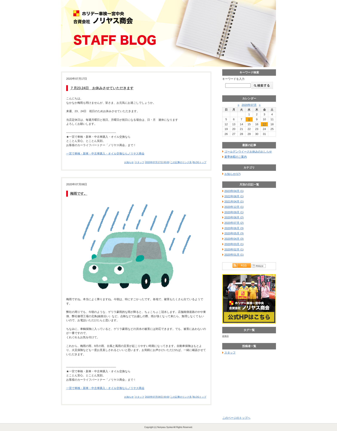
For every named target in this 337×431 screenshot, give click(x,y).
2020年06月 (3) (234, 228)
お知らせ (129, 162)
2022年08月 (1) (234, 196)
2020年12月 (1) (234, 207)
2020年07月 (249, 105)
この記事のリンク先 (181, 162)
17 (264, 124)
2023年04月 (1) (234, 191)
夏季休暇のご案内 (235, 156)
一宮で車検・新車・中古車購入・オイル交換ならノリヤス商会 (105, 153)
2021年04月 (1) (234, 201)
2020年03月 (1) (234, 244)
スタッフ (139, 162)
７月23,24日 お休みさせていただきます (101, 88)
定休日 (225, 336)
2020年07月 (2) (234, 222)
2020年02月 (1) (234, 249)
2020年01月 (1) (234, 254)
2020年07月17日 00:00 (157, 162)
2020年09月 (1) (234, 212)
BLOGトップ (199, 162)
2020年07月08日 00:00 (157, 396)
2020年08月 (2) (234, 217)
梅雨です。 (78, 193)
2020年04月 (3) (234, 238)
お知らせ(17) (232, 174)
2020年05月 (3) (234, 233)
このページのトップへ (236, 417)
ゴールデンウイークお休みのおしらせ (248, 151)
